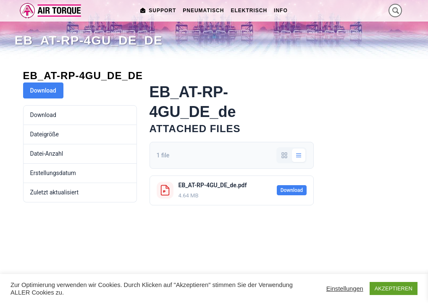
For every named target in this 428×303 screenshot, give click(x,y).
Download (43, 90)
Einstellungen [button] (344, 288)
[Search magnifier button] (395, 10)
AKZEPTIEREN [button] (393, 288)
